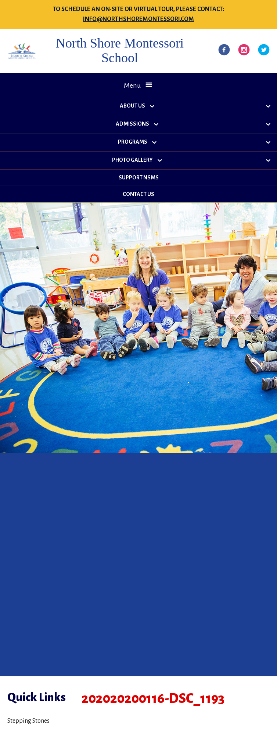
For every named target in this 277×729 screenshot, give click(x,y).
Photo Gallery (132, 160)
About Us (132, 106)
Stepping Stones (28, 721)
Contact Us (138, 194)
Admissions (132, 124)
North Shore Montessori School (120, 50)
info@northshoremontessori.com (138, 19)
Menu (132, 85)
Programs (132, 142)
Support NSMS (139, 178)
